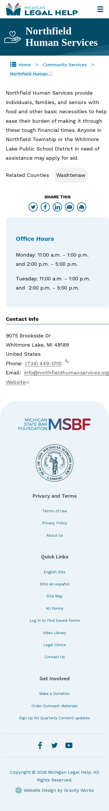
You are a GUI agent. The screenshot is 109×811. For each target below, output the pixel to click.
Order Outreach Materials (54, 706)
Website (18, 382)
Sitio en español (54, 584)
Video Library (54, 633)
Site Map (54, 596)
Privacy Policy (54, 523)
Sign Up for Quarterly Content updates (54, 718)
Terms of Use (54, 511)
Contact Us (54, 657)
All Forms (54, 608)
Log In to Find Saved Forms (54, 620)
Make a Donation (54, 693)
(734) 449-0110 (47, 362)
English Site (54, 572)
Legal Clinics (54, 645)
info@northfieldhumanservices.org (66, 373)
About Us (54, 535)
